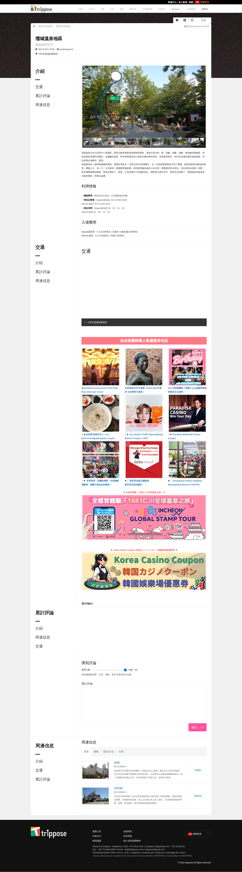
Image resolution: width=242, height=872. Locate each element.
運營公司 (96, 831)
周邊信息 (42, 105)
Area (107, 8)
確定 (194, 727)
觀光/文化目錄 (63, 26)
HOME (99, 8)
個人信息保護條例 (132, 840)
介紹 (39, 263)
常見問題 (127, 836)
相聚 (117, 762)
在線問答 (127, 831)
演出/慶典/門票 (152, 8)
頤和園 (118, 788)
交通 (39, 87)
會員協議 (96, 840)
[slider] (125, 669)
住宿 (123, 8)
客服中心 (172, 2)
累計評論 (42, 96)
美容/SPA (166, 8)
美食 (116, 8)
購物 (130, 8)
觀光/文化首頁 (45, 26)
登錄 (191, 2)
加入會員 (182, 2)
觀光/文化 (138, 8)
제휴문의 (96, 836)
